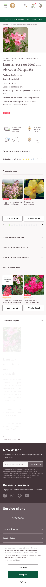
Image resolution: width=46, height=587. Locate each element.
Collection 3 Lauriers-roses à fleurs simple (12, 301)
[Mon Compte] (33, 5)
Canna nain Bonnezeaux (29, 203)
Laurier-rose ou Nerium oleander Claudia (31, 301)
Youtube (27, 495)
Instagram (12, 495)
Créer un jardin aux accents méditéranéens (24, 426)
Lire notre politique (12, 560)
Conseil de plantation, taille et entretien (24, 417)
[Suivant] (43, 225)
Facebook (5, 495)
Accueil (5, 25)
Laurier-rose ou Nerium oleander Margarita (23, 25)
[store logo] (12, 6)
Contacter (19, 517)
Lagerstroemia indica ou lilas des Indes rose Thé (12, 203)
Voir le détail (12, 218)
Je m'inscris (35, 464)
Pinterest (20, 495)
